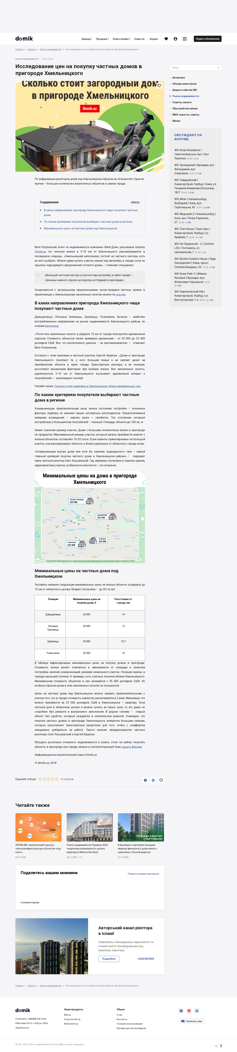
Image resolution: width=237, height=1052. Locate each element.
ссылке (121, 294)
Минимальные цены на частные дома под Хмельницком (80, 228)
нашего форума (131, 746)
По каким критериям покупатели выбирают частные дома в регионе (88, 221)
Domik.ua (40, 251)
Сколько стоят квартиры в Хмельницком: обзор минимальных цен (97, 386)
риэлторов (52, 326)
